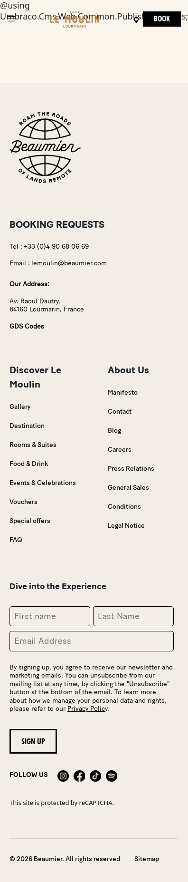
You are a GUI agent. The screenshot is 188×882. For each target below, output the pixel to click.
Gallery (20, 407)
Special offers (29, 521)
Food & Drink (28, 464)
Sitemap (146, 859)
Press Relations (131, 469)
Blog (114, 430)
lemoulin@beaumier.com (69, 263)
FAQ (15, 540)
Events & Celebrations (42, 483)
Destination (27, 426)
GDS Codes (26, 326)
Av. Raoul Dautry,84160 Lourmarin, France (46, 305)
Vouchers (23, 502)
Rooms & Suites (32, 445)
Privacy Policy (87, 709)
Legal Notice (126, 526)
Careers (120, 450)
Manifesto (123, 392)
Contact (120, 411)
